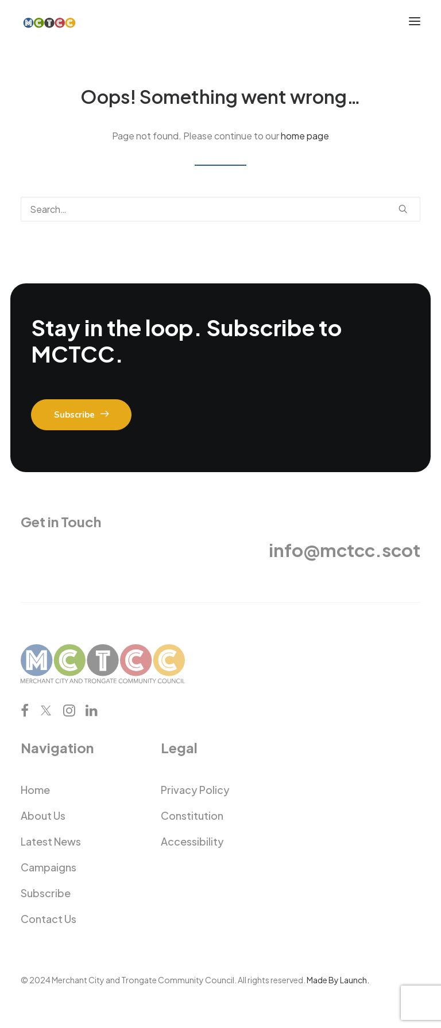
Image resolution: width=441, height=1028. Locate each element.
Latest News (51, 841)
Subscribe (46, 893)
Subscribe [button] (81, 414)
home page (305, 136)
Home (35, 789)
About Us (43, 815)
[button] (414, 21)
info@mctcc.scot (344, 550)
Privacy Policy (195, 789)
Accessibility (192, 841)
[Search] (220, 209)
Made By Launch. (338, 980)
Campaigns (48, 867)
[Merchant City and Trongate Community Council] (49, 21)
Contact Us (48, 918)
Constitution (192, 815)
